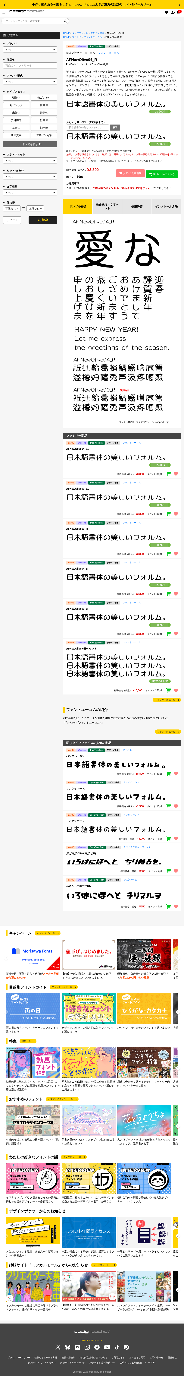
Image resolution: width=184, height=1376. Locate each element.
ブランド (10, 43)
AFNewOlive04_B (77, 569)
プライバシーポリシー (19, 1358)
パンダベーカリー (76, 756)
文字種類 (10, 186)
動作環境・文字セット (107, 206)
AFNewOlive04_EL (77, 449)
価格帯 (9, 202)
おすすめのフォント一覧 (60, 1099)
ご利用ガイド (118, 1358)
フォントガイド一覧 (62, 987)
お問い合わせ (156, 1358)
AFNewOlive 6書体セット (81, 649)
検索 (43, 220)
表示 (115, 127)
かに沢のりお (130, 880)
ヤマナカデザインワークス (137, 847)
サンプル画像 (78, 206)
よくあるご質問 (137, 1358)
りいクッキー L (75, 821)
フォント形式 (13, 75)
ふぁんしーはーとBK (78, 886)
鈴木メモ (127, 750)
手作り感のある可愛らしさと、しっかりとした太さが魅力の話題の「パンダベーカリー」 (92, 4)
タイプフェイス (80, 33)
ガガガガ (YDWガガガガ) (81, 854)
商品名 (9, 59)
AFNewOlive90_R (77, 529)
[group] (33, 960)
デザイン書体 (97, 33)
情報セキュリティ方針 (46, 1358)
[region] (122, 140)
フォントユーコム (93, 37)
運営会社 (172, 1358)
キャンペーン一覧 (46, 933)
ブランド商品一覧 (166, 732)
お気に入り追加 (128, 173)
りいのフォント (131, 783)
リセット (12, 220)
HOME (66, 33)
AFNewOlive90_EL (77, 489)
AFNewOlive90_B (77, 609)
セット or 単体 (13, 170)
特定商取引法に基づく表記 (93, 1358)
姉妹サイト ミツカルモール (42, 1362)
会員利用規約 (68, 1358)
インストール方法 (166, 206)
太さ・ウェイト (14, 154)
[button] (4, 4)
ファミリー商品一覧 (165, 700)
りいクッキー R (75, 789)
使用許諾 (137, 206)
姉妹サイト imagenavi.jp (72, 1362)
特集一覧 (26, 1041)
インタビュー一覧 (72, 1157)
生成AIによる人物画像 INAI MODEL (138, 1362)
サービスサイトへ (102, 1265)
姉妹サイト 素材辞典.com (102, 1362)
